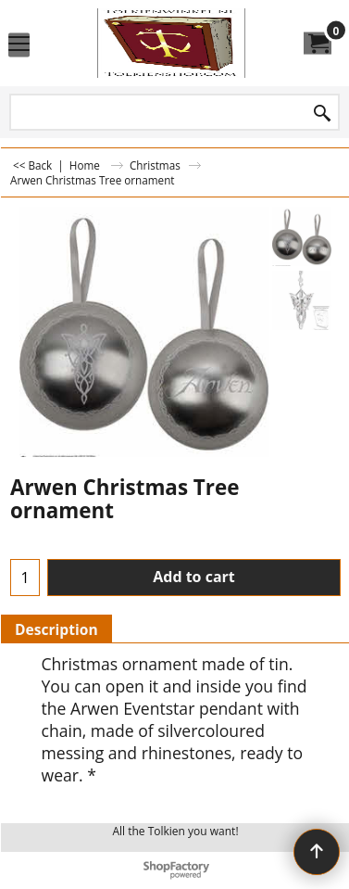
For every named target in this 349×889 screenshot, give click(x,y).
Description (56, 629)
